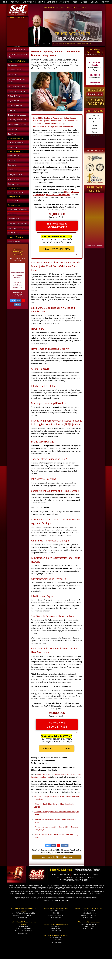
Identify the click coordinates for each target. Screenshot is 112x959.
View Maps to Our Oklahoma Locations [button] (57, 857)
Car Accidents (12, 65)
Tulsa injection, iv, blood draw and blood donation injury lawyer (55, 805)
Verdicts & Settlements (80, 874)
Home (54, 874)
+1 (23, 300)
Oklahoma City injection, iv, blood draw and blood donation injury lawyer (56, 797)
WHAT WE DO (28, 2)
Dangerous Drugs (13, 184)
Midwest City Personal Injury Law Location (88, 908)
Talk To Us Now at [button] (56, 225)
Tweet (13, 300)
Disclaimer (11, 885)
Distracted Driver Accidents (17, 115)
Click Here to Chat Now (56, 249)
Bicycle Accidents (13, 101)
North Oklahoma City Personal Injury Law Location (23, 923)
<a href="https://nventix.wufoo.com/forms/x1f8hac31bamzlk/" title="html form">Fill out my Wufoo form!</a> (94, 220)
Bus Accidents (12, 110)
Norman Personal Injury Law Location (56, 924)
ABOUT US (15, 2)
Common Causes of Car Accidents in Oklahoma (17, 276)
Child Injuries (12, 165)
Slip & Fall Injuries (14, 233)
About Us (95, 874)
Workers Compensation (15, 142)
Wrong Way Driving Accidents (17, 120)
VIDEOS (84, 2)
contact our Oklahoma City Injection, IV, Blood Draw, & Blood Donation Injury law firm (56, 775)
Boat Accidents (13, 134)
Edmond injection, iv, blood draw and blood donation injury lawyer (56, 813)
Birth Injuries (12, 160)
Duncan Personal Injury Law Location (56, 935)
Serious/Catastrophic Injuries (17, 209)
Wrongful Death (13, 201)
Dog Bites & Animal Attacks (17, 223)
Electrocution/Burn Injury (16, 228)
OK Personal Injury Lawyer (16, 50)
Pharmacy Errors (13, 179)
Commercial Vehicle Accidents (17, 91)
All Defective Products (15, 192)
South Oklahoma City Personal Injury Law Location (23, 909)
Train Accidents (13, 129)
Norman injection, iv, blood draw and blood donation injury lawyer (56, 820)
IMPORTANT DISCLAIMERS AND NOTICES (75, 880)
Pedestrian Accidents (15, 105)
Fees (57, 877)
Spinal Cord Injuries (14, 218)
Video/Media (68, 877)
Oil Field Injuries (13, 147)
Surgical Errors (12, 170)
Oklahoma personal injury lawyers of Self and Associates (57, 885)
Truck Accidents (13, 74)
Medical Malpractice (14, 155)
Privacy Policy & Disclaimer (95, 245)
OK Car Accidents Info (15, 70)
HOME (5, 2)
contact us (51, 897)
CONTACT (105, 2)
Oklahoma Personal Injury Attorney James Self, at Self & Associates (56, 193)
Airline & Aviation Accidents (17, 124)
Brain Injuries (12, 214)
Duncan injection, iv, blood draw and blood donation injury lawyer (56, 835)
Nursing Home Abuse (15, 174)
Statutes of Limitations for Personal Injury (17, 286)
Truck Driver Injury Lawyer (16, 86)
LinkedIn (17, 304)
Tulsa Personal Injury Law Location (89, 922)
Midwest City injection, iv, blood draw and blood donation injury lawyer (56, 828)
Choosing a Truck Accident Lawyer (16, 80)
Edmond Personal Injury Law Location (56, 908)
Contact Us (90, 877)
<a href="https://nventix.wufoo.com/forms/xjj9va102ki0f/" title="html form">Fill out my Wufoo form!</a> (17, 45)
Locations (79, 877)
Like (18, 300)
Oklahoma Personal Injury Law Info (18, 55)
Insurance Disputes (14, 241)
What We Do (64, 874)
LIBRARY (94, 2)
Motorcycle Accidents (15, 96)
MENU (40, 2)
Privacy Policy (17, 46)
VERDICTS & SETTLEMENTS (58, 2)
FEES (75, 2)
